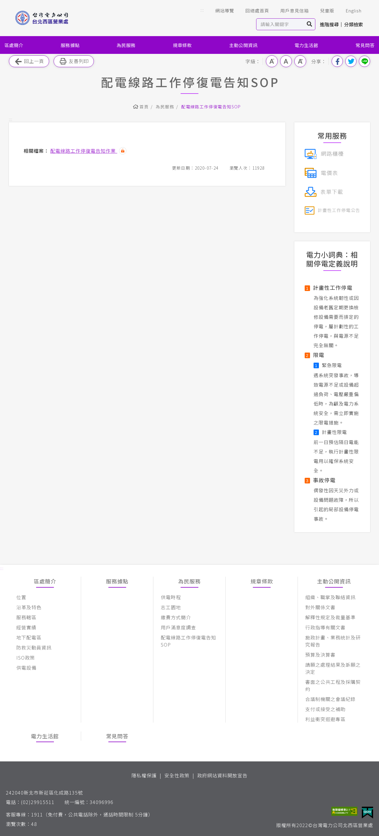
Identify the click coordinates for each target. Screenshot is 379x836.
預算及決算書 (320, 654)
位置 (21, 597)
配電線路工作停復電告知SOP (211, 107)
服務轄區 (26, 617)
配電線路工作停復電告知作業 (83, 150)
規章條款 (182, 45)
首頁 (144, 107)
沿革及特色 (28, 607)
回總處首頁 (253, 10)
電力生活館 (306, 45)
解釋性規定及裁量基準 (330, 617)
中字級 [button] (286, 61)
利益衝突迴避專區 (325, 719)
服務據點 (70, 45)
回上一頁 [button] (29, 61)
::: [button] (202, 9)
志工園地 (171, 607)
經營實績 (26, 627)
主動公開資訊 (243, 45)
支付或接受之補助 (325, 709)
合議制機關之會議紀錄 (330, 698)
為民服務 (126, 45)
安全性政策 (177, 775)
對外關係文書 (320, 607)
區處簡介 (13, 45)
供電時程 (171, 597)
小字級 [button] (272, 61)
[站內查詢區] (280, 24)
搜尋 (309, 24)
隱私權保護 (144, 775)
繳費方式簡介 (176, 617)
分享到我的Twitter (350, 61)
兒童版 (323, 10)
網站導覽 (220, 10)
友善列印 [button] (74, 61)
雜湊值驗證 (122, 151)
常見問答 (365, 45)
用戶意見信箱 (290, 10)
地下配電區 (28, 637)
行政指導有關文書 (325, 627)
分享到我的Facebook (337, 61)
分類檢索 (353, 24)
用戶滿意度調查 (178, 627)
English (349, 10)
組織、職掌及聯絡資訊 (330, 597)
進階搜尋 (329, 24)
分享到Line (364, 61)
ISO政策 (25, 657)
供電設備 (26, 667)
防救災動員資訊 (34, 647)
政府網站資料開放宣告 (222, 775)
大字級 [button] (300, 61)
